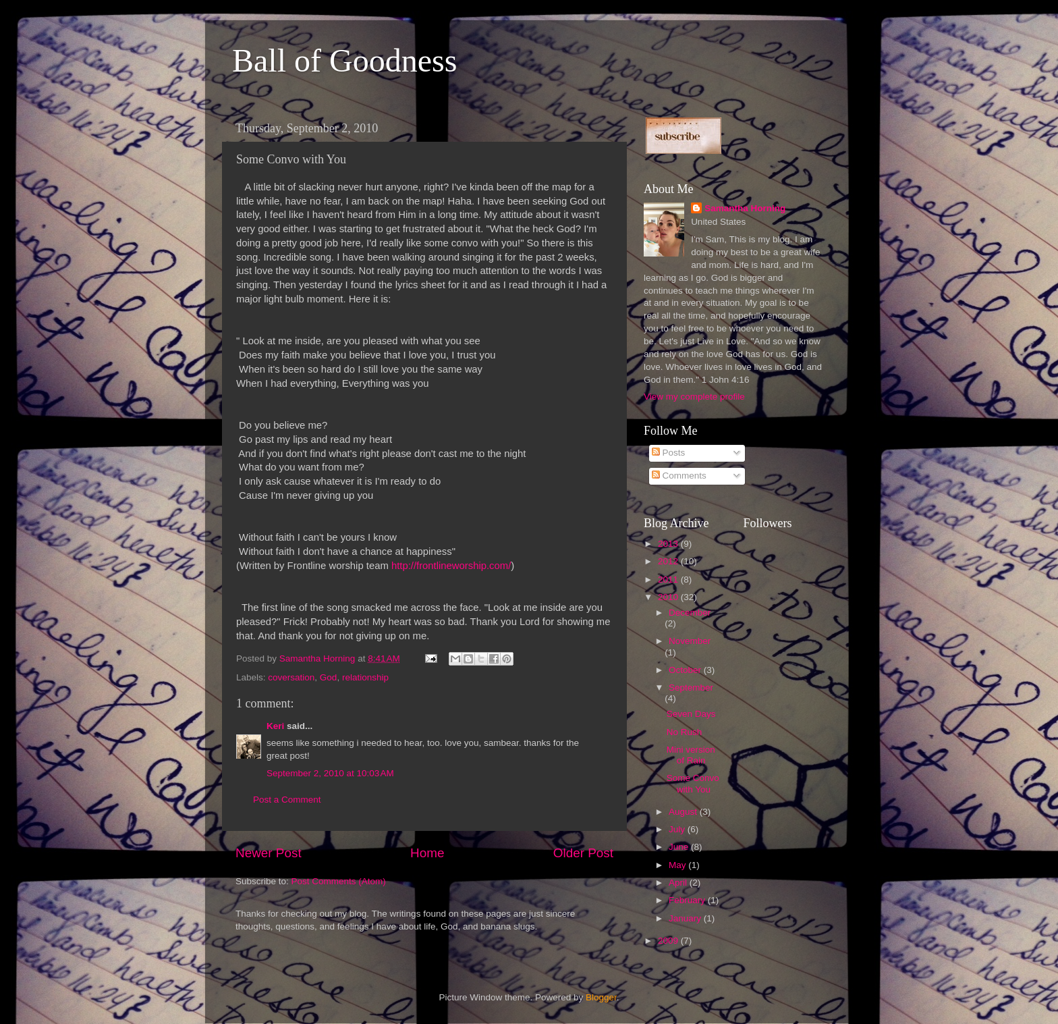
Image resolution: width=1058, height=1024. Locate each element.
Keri (275, 726)
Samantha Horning (744, 208)
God (328, 677)
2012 (669, 561)
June (680, 847)
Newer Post (268, 853)
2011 (669, 579)
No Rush (684, 732)
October (686, 670)
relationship (365, 677)
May (678, 865)
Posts (669, 453)
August (684, 812)
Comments (679, 475)
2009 (669, 941)
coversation (291, 677)
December (690, 613)
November (690, 641)
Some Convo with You (693, 783)
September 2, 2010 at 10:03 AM (330, 773)
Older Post (583, 853)
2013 (669, 544)
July (678, 829)
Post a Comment (287, 799)
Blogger (601, 997)
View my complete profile (694, 397)
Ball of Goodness (344, 60)
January (686, 918)
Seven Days (691, 714)
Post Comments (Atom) (338, 881)
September (691, 687)
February (688, 900)
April (679, 883)
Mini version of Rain (691, 755)
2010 (669, 597)
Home (427, 853)
